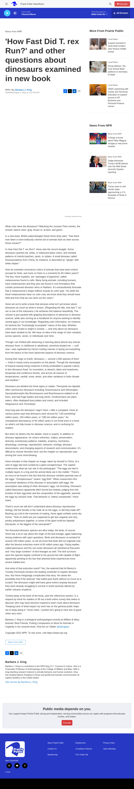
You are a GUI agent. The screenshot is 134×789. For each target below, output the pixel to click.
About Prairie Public (56, 743)
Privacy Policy (109, 743)
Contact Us (52, 749)
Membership (53, 755)
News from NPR (13, 31)
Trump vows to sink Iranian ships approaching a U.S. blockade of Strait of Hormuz (117, 192)
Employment (80, 743)
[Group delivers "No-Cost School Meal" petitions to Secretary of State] (98, 66)
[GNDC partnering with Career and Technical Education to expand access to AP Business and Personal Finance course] (98, 89)
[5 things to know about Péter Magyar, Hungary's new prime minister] (98, 138)
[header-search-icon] (110, 4)
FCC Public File (81, 755)
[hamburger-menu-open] (6, 4)
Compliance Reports (83, 749)
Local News (113, 39)
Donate (123, 4)
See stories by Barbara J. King (21, 681)
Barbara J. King (23, 90)
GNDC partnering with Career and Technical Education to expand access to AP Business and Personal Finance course (118, 97)
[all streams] (120, 13)
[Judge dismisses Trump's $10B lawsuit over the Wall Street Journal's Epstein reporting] (98, 161)
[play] (7, 13)
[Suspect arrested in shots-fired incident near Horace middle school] (98, 44)
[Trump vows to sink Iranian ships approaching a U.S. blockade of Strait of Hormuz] (98, 187)
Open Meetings (109, 749)
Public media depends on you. (67, 709)
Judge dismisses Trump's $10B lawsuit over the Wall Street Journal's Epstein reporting (118, 166)
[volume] (15, 13)
